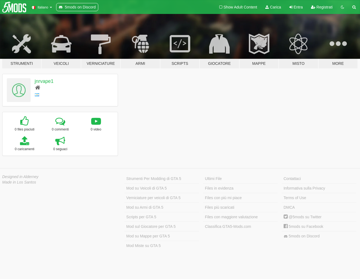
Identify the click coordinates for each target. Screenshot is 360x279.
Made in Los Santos (19, 182)
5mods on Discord (302, 236)
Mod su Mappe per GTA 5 (148, 236)
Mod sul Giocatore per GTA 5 (150, 226)
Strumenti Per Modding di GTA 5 (153, 178)
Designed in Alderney (20, 177)
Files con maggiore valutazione (231, 217)
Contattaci (292, 178)
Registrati (322, 7)
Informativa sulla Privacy (304, 188)
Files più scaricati (219, 207)
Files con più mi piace (223, 198)
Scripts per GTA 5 (141, 217)
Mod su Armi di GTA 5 (144, 207)
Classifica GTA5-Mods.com (228, 226)
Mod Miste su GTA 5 (143, 245)
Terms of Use (295, 198)
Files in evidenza (219, 188)
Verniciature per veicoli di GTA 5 (153, 198)
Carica (273, 7)
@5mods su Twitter (303, 216)
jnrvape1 (44, 81)
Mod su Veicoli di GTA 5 (146, 188)
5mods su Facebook (303, 226)
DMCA (289, 207)
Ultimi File (213, 178)
